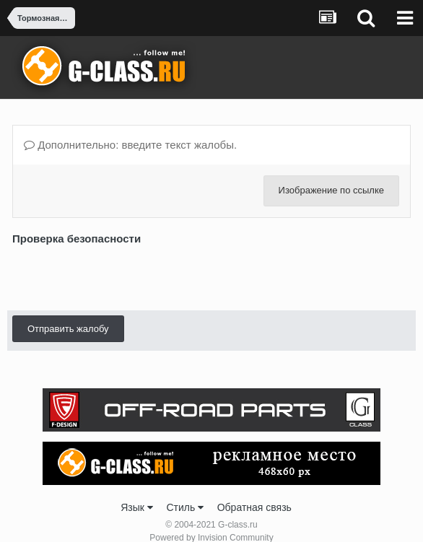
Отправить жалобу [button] (68, 272)
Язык (137, 491)
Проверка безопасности (76, 238)
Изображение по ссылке (331, 190)
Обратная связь (254, 491)
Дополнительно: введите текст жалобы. (130, 145)
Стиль (185, 491)
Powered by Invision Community (211, 521)
